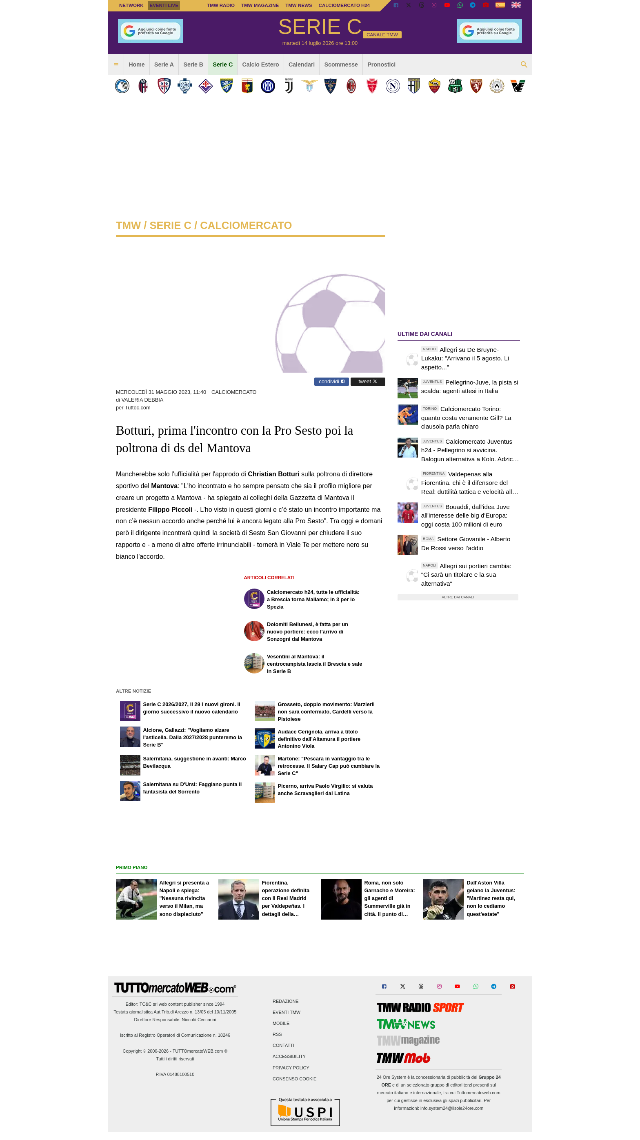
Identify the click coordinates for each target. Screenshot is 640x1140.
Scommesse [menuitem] (341, 64)
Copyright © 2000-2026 (146, 1051)
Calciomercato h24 (344, 5)
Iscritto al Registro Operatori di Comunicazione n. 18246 (175, 1035)
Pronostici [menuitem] (381, 64)
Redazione (285, 1001)
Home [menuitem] (136, 64)
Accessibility (289, 1056)
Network (131, 5)
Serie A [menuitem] (164, 64)
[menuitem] (116, 65)
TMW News (298, 5)
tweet (367, 381)
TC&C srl (149, 1004)
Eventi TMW (286, 1012)
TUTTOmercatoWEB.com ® (200, 1051)
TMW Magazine (260, 5)
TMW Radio (221, 5)
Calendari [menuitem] (302, 64)
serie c (170, 225)
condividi (331, 381)
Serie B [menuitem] (194, 64)
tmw (128, 225)
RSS (277, 1034)
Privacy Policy (291, 1067)
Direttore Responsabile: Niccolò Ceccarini (175, 1019)
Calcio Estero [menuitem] (260, 64)
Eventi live (163, 5)
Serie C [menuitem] (223, 64)
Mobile (281, 1023)
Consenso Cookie (295, 1078)
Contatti (283, 1045)
